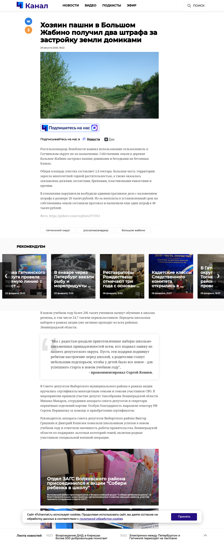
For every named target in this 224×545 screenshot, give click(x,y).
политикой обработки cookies (100, 519)
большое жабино (133, 230)
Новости (71, 5)
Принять (184, 516)
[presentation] (5, 276)
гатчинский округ (58, 230)
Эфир (131, 5)
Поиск (195, 6)
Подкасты (111, 5)
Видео (90, 5)
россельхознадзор (95, 230)
